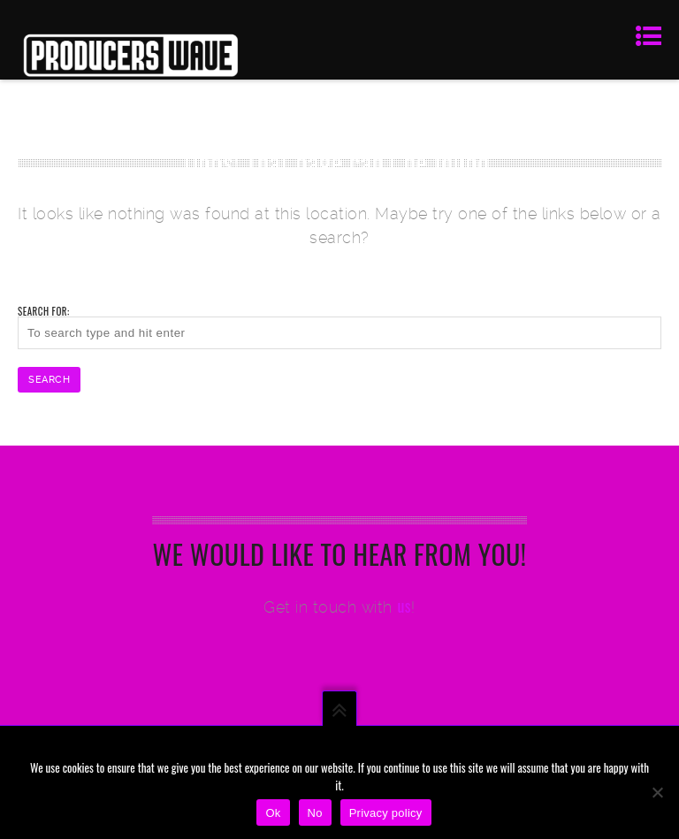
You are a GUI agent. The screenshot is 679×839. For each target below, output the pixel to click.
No (315, 813)
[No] (657, 792)
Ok (272, 813)
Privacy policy (386, 813)
